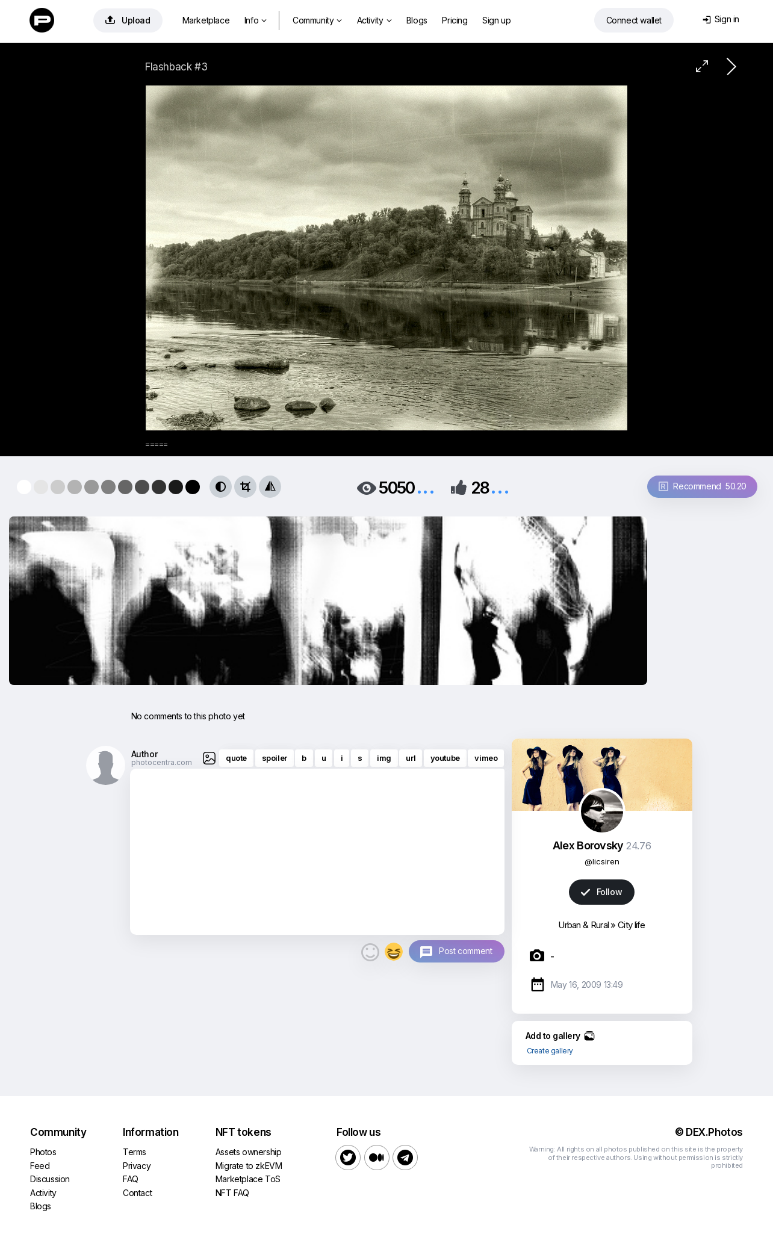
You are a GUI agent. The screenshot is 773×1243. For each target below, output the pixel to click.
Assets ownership (249, 1152)
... (425, 486)
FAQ (130, 1179)
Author (144, 754)
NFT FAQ (232, 1193)
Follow (601, 892)
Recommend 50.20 (703, 486)
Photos (43, 1152)
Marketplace (206, 20)
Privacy (137, 1166)
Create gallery (550, 1050)
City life (631, 925)
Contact (137, 1193)
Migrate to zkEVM (249, 1166)
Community (317, 20)
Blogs (416, 20)
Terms (134, 1152)
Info (255, 20)
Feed (39, 1166)
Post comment (465, 951)
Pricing (454, 20)
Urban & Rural (583, 925)
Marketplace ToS (248, 1179)
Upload (128, 20)
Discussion (50, 1179)
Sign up (496, 20)
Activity (374, 20)
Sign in (721, 19)
